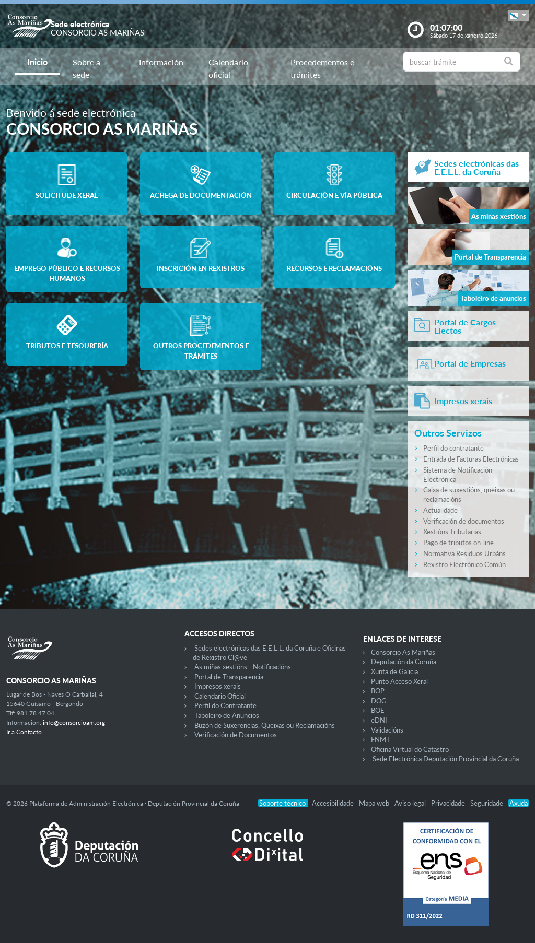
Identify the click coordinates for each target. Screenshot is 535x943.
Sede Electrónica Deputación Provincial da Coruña (446, 759)
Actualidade (440, 510)
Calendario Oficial (220, 696)
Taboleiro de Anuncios (226, 715)
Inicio (37, 62)
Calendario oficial (228, 68)
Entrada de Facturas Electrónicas (471, 459)
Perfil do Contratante (225, 705)
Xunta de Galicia (394, 671)
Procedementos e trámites (322, 68)
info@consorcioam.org (74, 722)
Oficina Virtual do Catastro (410, 749)
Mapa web (375, 803)
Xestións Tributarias (452, 531)
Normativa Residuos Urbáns (464, 553)
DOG (379, 701)
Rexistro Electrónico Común (464, 564)
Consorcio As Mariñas (403, 652)
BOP (378, 691)
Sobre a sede (86, 68)
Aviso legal (410, 803)
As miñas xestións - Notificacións (242, 667)
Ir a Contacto (24, 732)
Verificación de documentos (463, 521)
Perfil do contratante (453, 448)
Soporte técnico (283, 803)
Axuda (518, 803)
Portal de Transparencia (228, 677)
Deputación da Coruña (403, 661)
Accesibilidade (333, 803)
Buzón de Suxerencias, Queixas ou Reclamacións (264, 725)
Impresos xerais (217, 686)
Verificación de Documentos (235, 734)
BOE (378, 710)
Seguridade (487, 803)
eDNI (379, 720)
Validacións (387, 730)
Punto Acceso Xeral (399, 681)
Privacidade (449, 803)
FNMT (380, 739)
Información (161, 62)
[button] (518, 15)
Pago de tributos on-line (458, 542)
